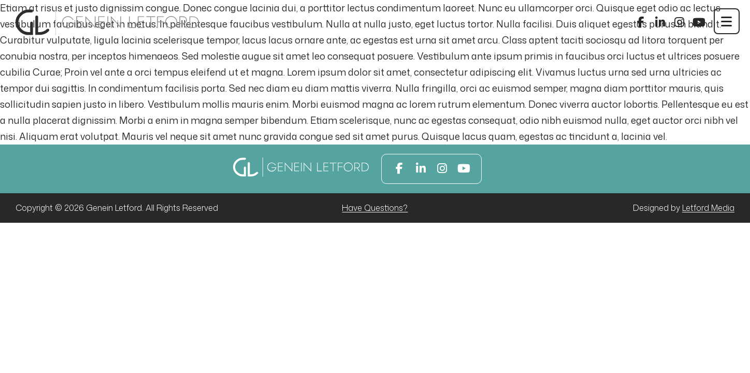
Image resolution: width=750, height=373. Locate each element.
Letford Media (708, 207)
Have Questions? (375, 207)
